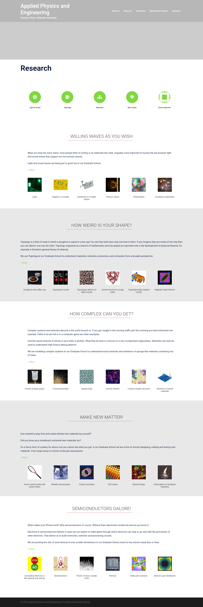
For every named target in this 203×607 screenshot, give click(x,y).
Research (128, 11)
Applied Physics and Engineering (45, 9)
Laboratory (141, 11)
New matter (132, 108)
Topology (67, 108)
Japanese (176, 11)
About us (116, 11)
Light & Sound (35, 108)
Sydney (86, 602)
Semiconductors (164, 108)
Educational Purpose (159, 11)
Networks (99, 108)
